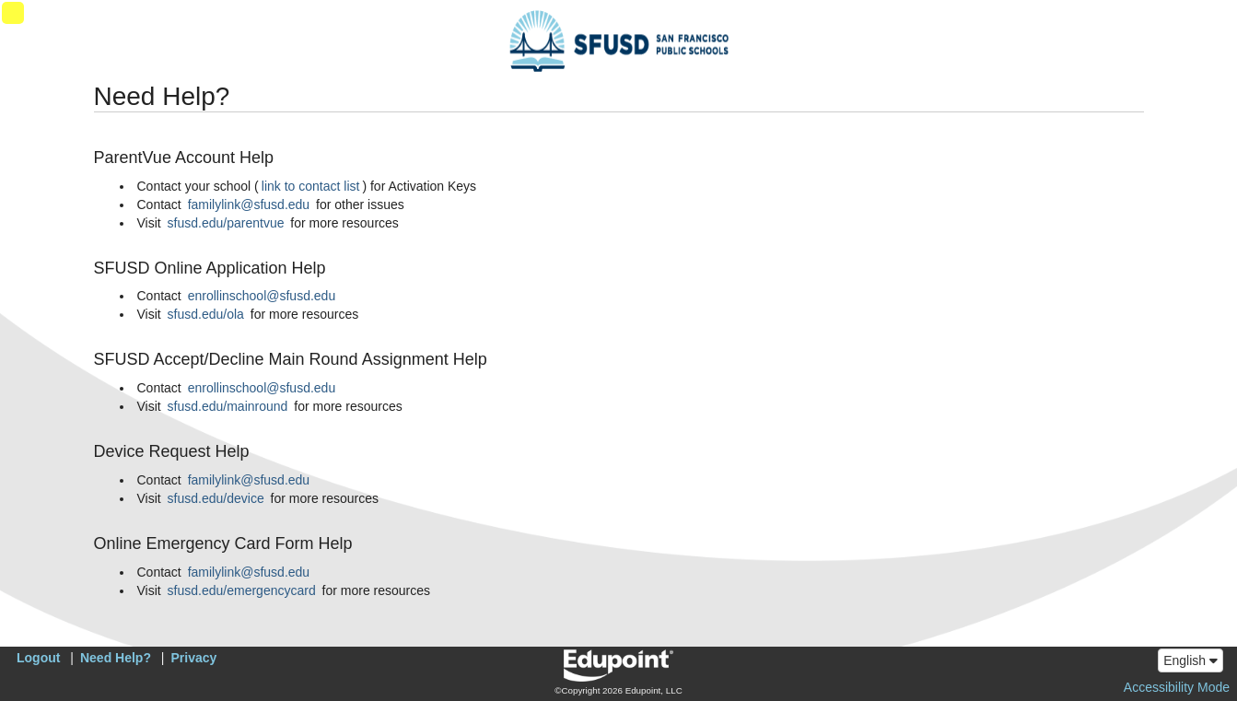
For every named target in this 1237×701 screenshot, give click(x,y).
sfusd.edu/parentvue (226, 223)
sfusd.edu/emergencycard (242, 590)
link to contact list (311, 186)
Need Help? (115, 657)
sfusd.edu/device (216, 498)
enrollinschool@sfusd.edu (262, 295)
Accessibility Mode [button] (1177, 687)
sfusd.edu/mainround (228, 406)
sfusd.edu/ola (206, 314)
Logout (38, 657)
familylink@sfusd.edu (249, 204)
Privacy (194, 657)
